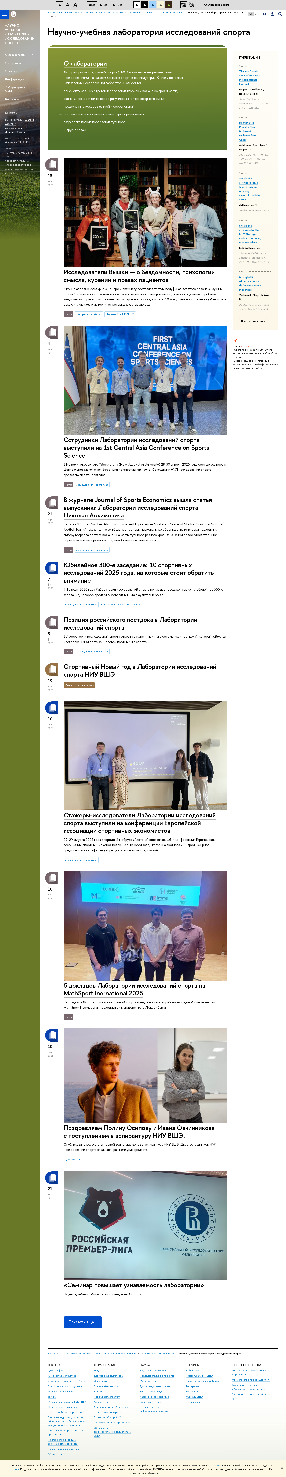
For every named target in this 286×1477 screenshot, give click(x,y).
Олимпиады (100, 1381)
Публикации (193, 1402)
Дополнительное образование (112, 1407)
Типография (193, 1386)
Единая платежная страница (63, 1449)
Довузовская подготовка (108, 1375)
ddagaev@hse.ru (15, 132)
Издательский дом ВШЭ (199, 1375)
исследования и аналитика (92, 484)
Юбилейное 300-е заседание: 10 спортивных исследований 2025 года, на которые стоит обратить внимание (139, 572)
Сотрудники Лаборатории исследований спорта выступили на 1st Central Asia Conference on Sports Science (136, 447)
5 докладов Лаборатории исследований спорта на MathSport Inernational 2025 (134, 989)
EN (256, 13)
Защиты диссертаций (151, 1391)
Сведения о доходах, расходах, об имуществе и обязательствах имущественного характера (66, 1421)
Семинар (11, 71)
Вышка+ (98, 1391)
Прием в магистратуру (107, 1396)
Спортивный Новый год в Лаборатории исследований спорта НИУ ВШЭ (140, 670)
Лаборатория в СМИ (15, 89)
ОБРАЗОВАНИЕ (104, 1365)
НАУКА (145, 1365)
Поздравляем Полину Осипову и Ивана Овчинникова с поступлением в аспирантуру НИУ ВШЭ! (139, 1131)
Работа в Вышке (56, 1454)
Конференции (14, 79)
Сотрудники (13, 63)
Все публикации (253, 321)
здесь (218, 1465)
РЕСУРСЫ (193, 1365)
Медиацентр (193, 1391)
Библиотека (192, 1370)
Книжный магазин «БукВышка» (203, 1381)
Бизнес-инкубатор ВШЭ (107, 1417)
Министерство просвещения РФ (251, 1379)
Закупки (52, 1396)
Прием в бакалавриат (106, 1386)
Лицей (97, 1370)
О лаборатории (15, 55)
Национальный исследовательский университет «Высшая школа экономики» (92, 1353)
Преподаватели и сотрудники (65, 1386)
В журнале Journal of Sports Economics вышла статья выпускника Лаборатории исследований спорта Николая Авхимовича (138, 507)
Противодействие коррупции (65, 1412)
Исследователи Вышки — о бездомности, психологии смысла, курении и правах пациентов (139, 275)
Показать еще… (83, 1322)
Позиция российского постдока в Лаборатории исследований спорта (130, 623)
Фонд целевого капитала (62, 1407)
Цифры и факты (56, 1370)
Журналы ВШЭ (194, 1396)
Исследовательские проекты (157, 1375)
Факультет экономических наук (158, 1353)
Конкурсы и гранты (150, 1402)
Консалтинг (13, 99)
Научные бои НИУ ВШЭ (120, 314)
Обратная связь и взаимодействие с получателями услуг (112, 1432)
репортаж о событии (88, 314)
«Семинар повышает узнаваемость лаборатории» (134, 1284)
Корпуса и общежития (60, 1391)
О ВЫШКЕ (55, 1365)
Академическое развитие (154, 1396)
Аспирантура (101, 1402)
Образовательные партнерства (112, 1422)
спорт (137, 604)
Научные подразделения (154, 1370)
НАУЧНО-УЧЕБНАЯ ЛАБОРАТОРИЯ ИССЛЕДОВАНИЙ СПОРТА (20, 34)
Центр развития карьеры (108, 1412)
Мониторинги (148, 1381)
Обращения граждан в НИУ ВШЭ (67, 1402)
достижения (72, 1159)
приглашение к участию (115, 604)
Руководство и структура (62, 1375)
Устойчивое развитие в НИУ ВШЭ (67, 1381)
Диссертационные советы (155, 1386)
